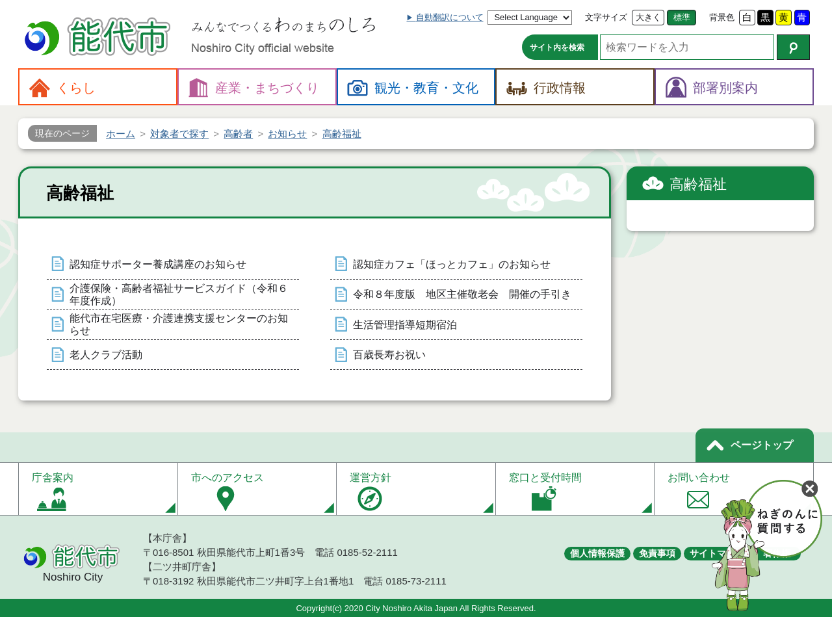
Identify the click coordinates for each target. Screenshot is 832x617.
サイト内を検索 (557, 47)
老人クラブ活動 (106, 354)
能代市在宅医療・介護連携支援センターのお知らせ (179, 324)
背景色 (721, 17)
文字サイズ (606, 17)
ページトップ (762, 445)
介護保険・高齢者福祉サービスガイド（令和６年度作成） (179, 294)
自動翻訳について (450, 17)
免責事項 (657, 553)
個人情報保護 (597, 553)
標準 (681, 17)
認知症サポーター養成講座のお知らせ (158, 264)
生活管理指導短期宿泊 (405, 324)
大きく (648, 17)
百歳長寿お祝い (389, 354)
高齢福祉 (698, 184)
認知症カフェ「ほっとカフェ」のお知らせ (452, 264)
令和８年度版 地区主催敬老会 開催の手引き (462, 294)
